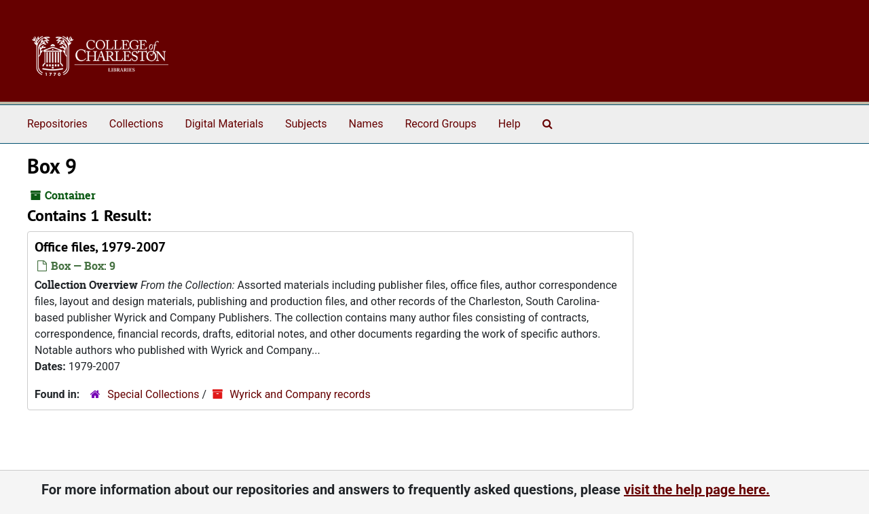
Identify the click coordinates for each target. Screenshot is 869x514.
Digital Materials (224, 123)
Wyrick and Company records (300, 394)
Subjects (306, 123)
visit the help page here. (697, 489)
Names (366, 123)
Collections (136, 123)
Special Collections (153, 394)
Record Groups (440, 123)
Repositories (57, 123)
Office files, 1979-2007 (100, 247)
